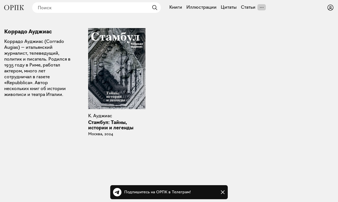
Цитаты (229, 7)
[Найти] (153, 7)
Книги (175, 7)
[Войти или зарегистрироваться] (330, 7)
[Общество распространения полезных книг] (14, 7)
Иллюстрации (201, 7)
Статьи (248, 7)
